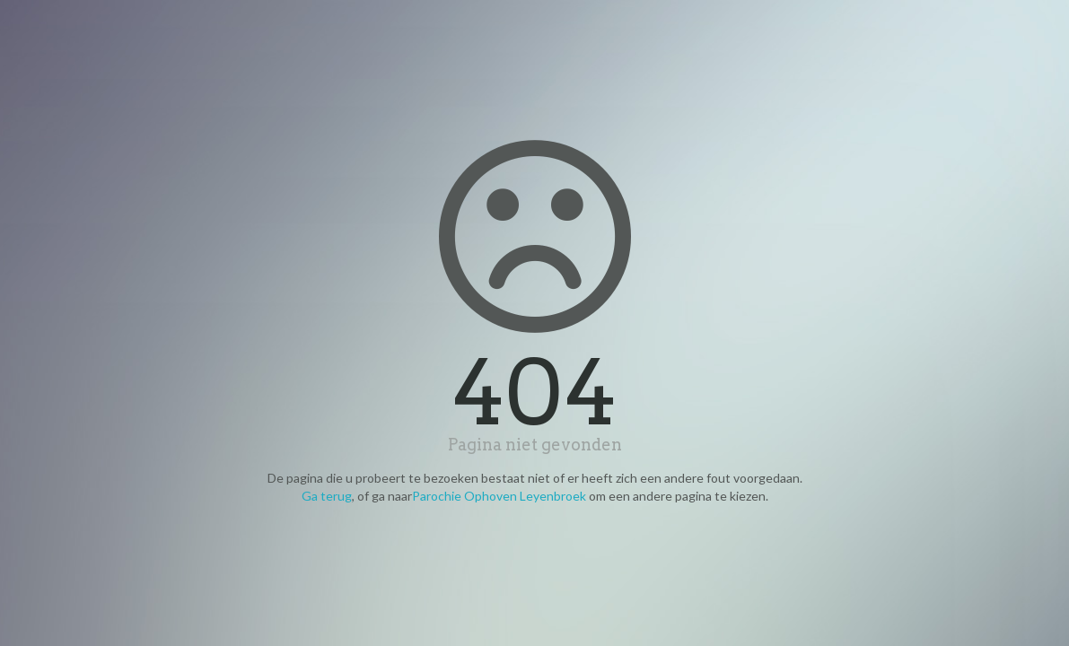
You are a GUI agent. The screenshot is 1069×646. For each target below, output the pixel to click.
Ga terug (327, 495)
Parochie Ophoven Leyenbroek (499, 495)
